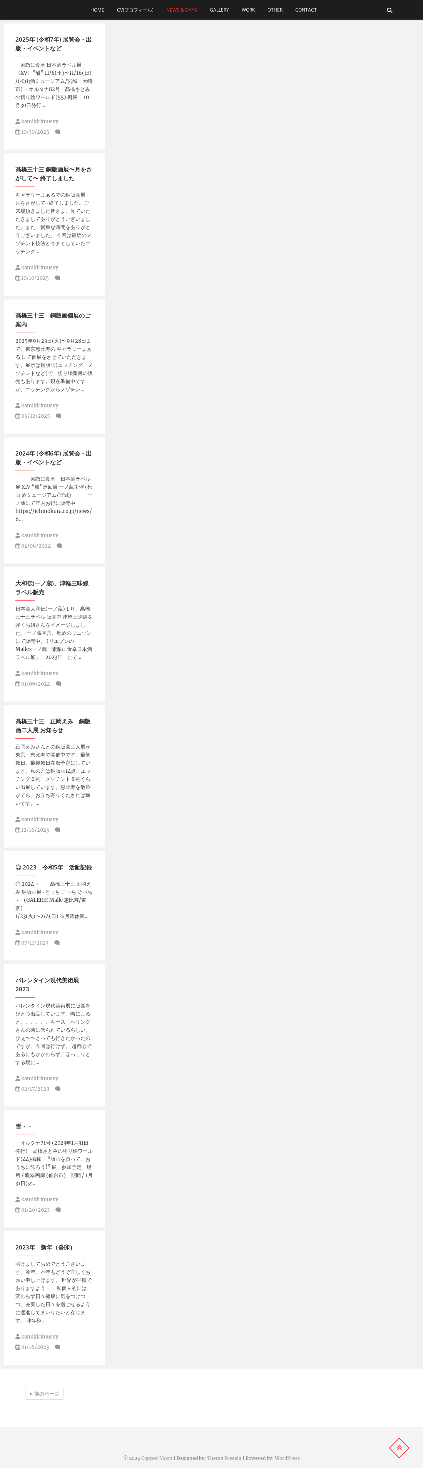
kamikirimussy (36, 121)
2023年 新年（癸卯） (45, 1247)
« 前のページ (44, 1394)
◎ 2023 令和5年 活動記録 (53, 867)
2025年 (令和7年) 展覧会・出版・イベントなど (53, 43)
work (248, 10)
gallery (219, 10)
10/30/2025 (32, 132)
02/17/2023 (32, 1089)
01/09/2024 (32, 684)
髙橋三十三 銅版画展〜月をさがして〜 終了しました (53, 173)
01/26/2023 (32, 1210)
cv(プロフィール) (135, 10)
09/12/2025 (32, 416)
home (97, 10)
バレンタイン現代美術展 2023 (47, 984)
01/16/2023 (32, 1347)
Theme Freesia (224, 1458)
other (275, 10)
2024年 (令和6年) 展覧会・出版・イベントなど (53, 457)
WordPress (287, 1458)
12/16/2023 (32, 830)
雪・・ (24, 1126)
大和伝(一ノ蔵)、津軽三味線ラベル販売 (52, 587)
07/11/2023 (31, 943)
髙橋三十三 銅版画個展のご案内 (52, 319)
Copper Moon (156, 1458)
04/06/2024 (33, 546)
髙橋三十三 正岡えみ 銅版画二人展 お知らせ (52, 725)
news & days (181, 10)
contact (308, 10)
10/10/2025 (32, 278)
